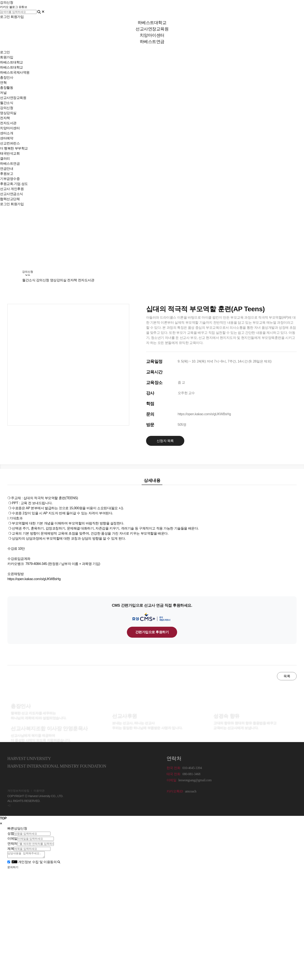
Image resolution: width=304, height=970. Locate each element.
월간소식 (6, 103)
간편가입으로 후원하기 (152, 632)
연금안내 (6, 168)
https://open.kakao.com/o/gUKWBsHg (204, 414)
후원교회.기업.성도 (14, 184)
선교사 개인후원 (12, 189)
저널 (3, 92)
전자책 (5, 118)
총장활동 (6, 87)
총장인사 (6, 77)
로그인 (5, 17)
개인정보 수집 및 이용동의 (34, 863)
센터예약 (6, 138)
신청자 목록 (165, 441)
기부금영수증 (10, 179)
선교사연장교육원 (13, 98)
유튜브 (23, 7)
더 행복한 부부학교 (14, 148)
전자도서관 (8, 123)
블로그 (13, 7)
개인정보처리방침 (18, 790)
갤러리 (5, 158)
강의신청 (6, 108)
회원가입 (17, 17)
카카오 (4, 7)
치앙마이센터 (10, 128)
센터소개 (6, 133)
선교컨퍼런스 (10, 143)
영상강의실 (8, 113)
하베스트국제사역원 (15, 72)
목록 (287, 676)
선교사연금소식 (11, 194)
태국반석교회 (10, 153)
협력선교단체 (10, 199)
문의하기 (12, 868)
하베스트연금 (10, 163)
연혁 (3, 82)
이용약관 (39, 790)
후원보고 (6, 173)
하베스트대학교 (11, 62)
